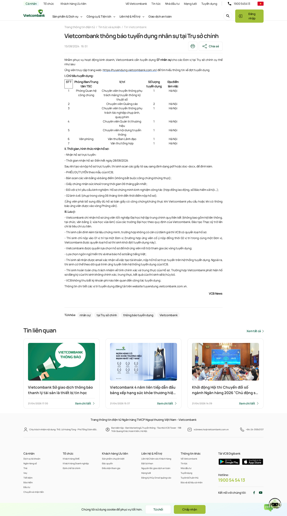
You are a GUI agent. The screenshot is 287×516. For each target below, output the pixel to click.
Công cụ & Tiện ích (99, 16)
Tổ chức (48, 4)
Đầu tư (26, 487)
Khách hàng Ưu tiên (73, 4)
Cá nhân (31, 4)
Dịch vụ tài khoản (31, 458)
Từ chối (158, 509)
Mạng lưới (190, 4)
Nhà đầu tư (172, 4)
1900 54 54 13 (231, 480)
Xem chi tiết (83, 403)
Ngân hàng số (30, 463)
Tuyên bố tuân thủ (189, 477)
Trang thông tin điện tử (79, 27)
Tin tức (156, 4)
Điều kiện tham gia (111, 468)
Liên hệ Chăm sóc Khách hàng (156, 458)
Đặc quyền (107, 463)
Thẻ (25, 468)
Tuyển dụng (209, 4)
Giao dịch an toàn (160, 16)
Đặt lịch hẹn (147, 463)
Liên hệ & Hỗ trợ (130, 16)
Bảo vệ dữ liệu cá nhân (191, 482)
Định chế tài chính (71, 468)
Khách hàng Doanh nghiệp (76, 463)
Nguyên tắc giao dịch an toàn (155, 468)
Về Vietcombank (136, 4)
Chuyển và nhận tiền (33, 492)
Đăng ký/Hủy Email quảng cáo (156, 477)
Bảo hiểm (28, 482)
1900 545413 (242, 4)
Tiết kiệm (28, 477)
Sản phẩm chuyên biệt (113, 458)
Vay (25, 473)
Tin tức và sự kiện (109, 27)
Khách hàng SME (71, 458)
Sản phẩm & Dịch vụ (65, 16)
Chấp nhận (189, 509)
